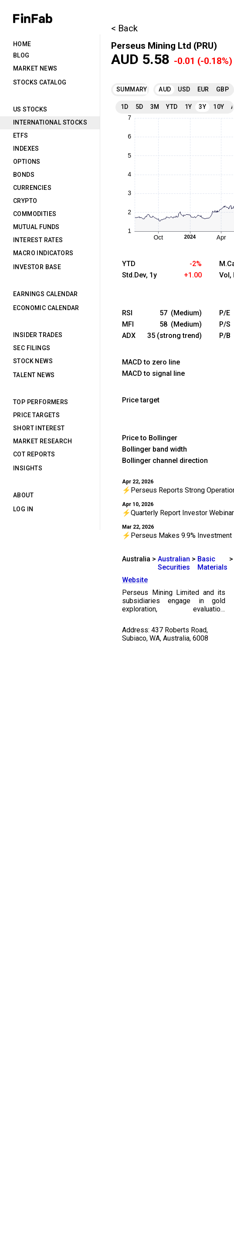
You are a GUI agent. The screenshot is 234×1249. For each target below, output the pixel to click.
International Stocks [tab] (50, 122)
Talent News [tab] (33, 374)
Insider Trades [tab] (38, 334)
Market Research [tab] (42, 441)
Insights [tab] (27, 468)
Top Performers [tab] (40, 401)
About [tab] (23, 495)
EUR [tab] (203, 89)
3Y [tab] (202, 106)
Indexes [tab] (26, 148)
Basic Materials (212, 563)
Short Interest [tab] (39, 428)
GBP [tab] (222, 89)
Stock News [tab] (33, 361)
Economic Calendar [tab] (46, 307)
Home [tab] (22, 44)
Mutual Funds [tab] (36, 226)
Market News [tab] (35, 68)
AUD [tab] (165, 89)
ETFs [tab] (20, 135)
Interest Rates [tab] (38, 239)
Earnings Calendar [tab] (45, 293)
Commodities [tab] (34, 213)
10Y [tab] (218, 106)
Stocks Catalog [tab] (40, 82)
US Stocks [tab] (30, 109)
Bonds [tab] (23, 174)
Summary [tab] (129, 89)
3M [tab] (154, 106)
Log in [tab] (23, 509)
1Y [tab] (188, 106)
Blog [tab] (21, 55)
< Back (124, 28)
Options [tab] (27, 161)
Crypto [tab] (25, 200)
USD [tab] (184, 89)
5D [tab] (139, 106)
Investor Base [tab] (37, 266)
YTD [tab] (171, 106)
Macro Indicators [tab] (43, 253)
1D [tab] (125, 106)
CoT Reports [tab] (34, 454)
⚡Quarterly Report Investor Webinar (178, 513)
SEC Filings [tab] (31, 347)
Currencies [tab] (32, 187)
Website (135, 580)
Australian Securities (174, 563)
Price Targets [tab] (36, 415)
